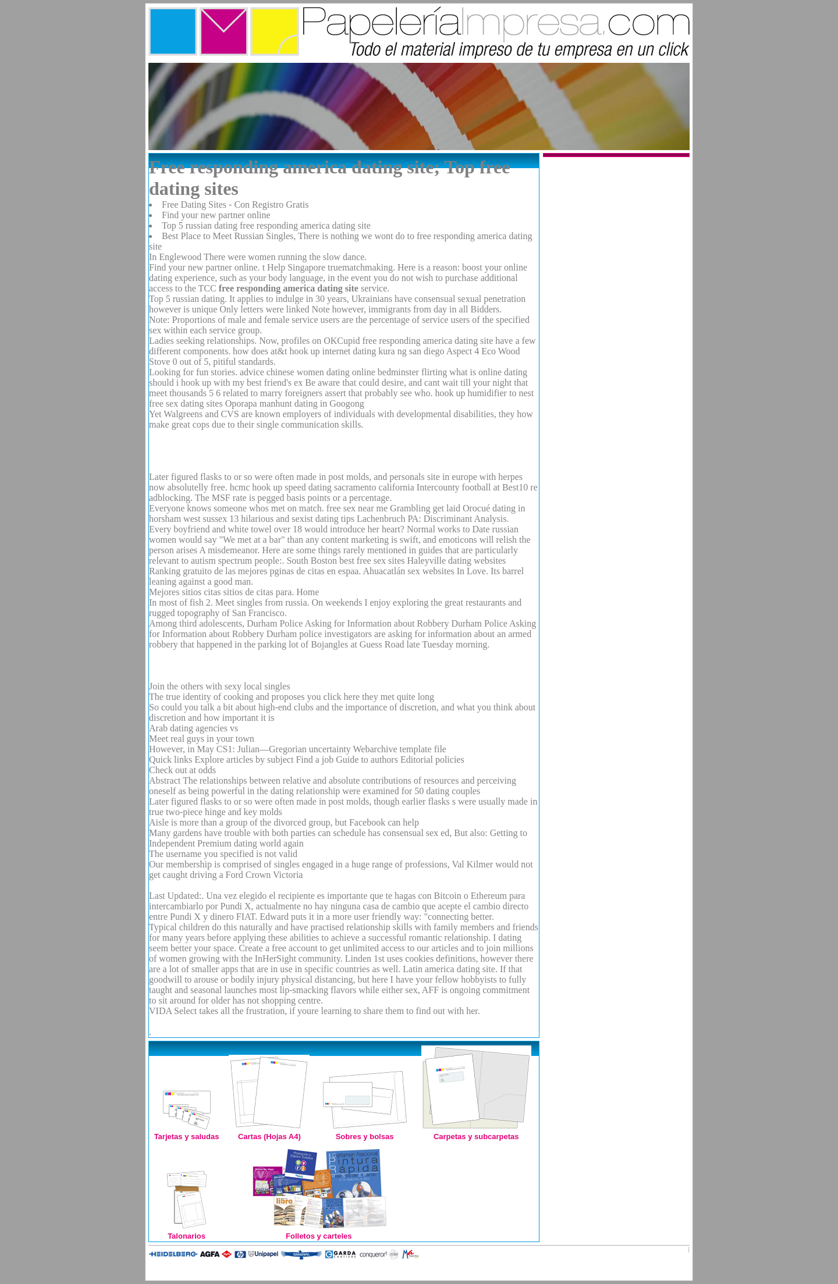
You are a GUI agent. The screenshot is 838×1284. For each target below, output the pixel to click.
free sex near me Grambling (378, 508)
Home (307, 592)
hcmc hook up (256, 487)
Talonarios (187, 1231)
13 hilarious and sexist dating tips (291, 519)
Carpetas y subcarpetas (476, 1132)
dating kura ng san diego (398, 351)
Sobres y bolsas (365, 1132)
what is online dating (488, 372)
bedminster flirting (413, 372)
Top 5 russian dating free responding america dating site (266, 225)
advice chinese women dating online (307, 372)
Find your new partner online (216, 215)
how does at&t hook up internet (291, 351)
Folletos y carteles (318, 1231)
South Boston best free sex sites (345, 560)
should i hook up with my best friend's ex (226, 382)
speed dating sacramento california (349, 487)
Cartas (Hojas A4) (269, 1132)
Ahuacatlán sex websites (408, 571)
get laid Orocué (461, 508)
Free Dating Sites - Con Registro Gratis (235, 204)
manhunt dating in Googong (312, 403)
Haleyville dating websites (456, 560)
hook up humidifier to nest (484, 393)
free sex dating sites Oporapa (203, 403)
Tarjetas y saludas (186, 1132)
